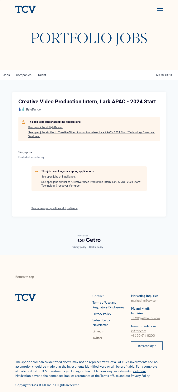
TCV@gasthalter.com (145, 318)
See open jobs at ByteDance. (45, 127)
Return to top (24, 277)
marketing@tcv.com (144, 301)
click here (139, 371)
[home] (50, 10)
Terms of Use (109, 376)
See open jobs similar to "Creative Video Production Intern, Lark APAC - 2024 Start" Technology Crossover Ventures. (91, 134)
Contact (98, 296)
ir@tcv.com (138, 331)
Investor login (146, 346)
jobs (6, 75)
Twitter (97, 338)
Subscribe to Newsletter (101, 322)
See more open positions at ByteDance (54, 208)
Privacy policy (79, 247)
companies (23, 75)
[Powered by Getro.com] (89, 238)
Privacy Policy (102, 314)
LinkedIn (98, 331)
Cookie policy (96, 247)
